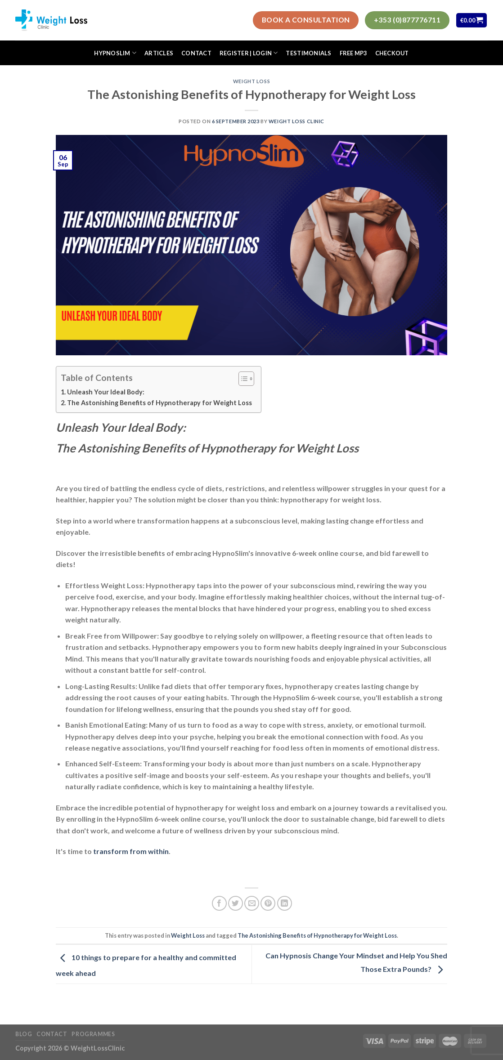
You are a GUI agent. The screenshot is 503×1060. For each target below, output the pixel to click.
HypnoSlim (115, 53)
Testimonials (308, 53)
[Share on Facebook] (219, 903)
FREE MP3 (353, 53)
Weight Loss (251, 81)
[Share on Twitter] (235, 903)
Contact (196, 53)
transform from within (131, 851)
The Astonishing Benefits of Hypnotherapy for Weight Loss (159, 403)
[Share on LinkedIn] (284, 903)
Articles (158, 53)
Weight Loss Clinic (296, 121)
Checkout (392, 53)
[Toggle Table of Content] (242, 378)
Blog (23, 1034)
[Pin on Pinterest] (267, 903)
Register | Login (249, 53)
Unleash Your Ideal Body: (106, 392)
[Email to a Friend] (251, 903)
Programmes (93, 1034)
